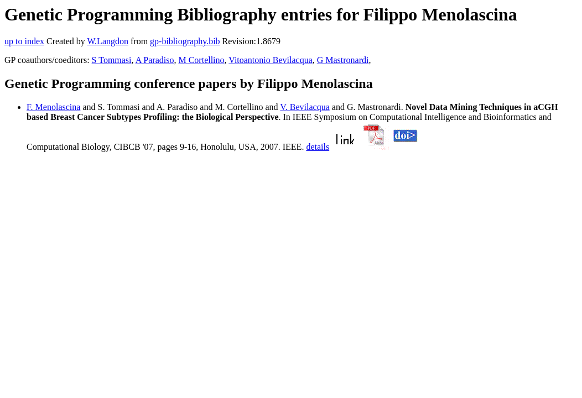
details (317, 146)
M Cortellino (201, 60)
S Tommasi (112, 60)
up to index (24, 41)
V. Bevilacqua (304, 107)
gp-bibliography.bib (185, 41)
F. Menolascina (53, 107)
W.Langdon (107, 41)
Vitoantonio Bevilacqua (270, 60)
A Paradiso (155, 60)
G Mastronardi (343, 60)
